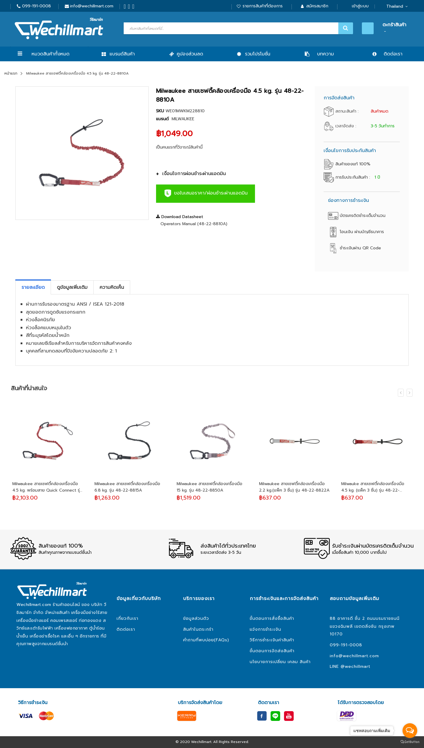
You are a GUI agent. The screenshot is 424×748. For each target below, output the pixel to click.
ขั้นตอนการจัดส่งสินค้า (272, 651)
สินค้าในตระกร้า (198, 629)
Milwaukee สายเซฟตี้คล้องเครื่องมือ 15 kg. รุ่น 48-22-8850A (209, 487)
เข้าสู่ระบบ (360, 6)
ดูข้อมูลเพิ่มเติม (72, 287)
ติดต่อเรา (126, 629)
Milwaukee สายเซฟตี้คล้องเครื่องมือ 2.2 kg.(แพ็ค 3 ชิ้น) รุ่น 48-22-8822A (294, 487)
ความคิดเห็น (112, 287)
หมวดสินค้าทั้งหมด (50, 53)
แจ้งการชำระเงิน (265, 629)
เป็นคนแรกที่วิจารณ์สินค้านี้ (179, 147)
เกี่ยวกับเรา (127, 618)
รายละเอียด (33, 287)
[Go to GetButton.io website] (409, 742)
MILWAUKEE (183, 119)
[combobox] (238, 28)
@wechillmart (355, 666)
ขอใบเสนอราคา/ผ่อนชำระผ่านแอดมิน (205, 193)
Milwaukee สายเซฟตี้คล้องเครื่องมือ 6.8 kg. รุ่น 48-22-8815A (127, 487)
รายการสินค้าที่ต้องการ (263, 6)
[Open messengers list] (410, 730)
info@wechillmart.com (91, 6)
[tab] (33, 287)
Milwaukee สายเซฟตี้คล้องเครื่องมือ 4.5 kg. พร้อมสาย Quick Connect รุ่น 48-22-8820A (47, 487)
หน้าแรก (10, 73)
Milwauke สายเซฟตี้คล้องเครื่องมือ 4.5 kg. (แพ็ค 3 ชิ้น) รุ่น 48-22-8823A (372, 487)
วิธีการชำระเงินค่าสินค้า (272, 640)
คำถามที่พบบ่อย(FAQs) (206, 640)
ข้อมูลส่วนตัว (196, 618)
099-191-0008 (36, 6)
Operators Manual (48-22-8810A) (193, 224)
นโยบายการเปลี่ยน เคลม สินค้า (280, 662)
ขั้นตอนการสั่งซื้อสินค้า (272, 618)
